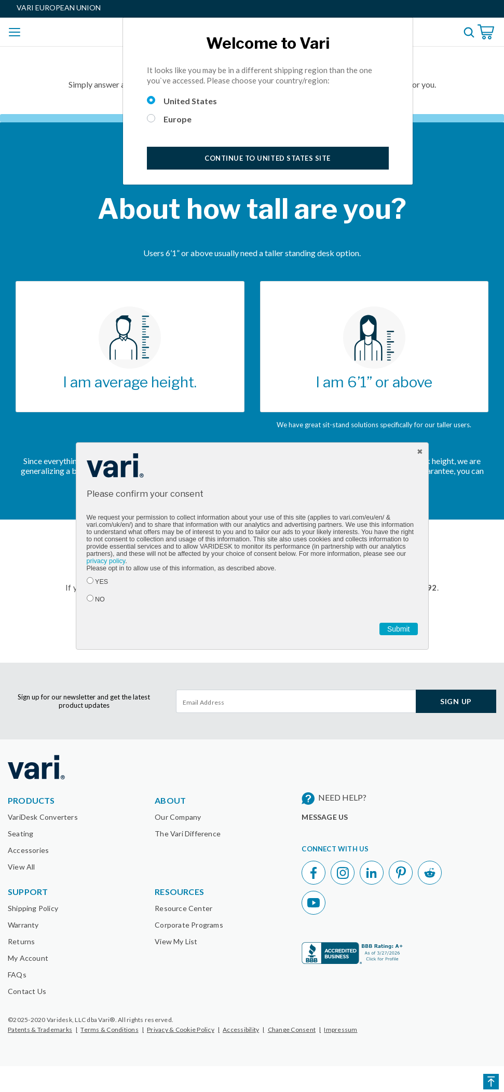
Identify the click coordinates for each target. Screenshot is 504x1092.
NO (100, 599)
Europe (178, 119)
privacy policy (106, 561)
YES (101, 581)
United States (190, 101)
